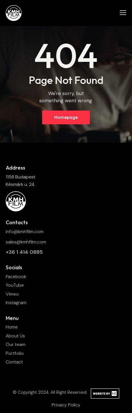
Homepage (66, 117)
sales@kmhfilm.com (26, 242)
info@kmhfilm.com (25, 232)
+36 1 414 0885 (24, 252)
